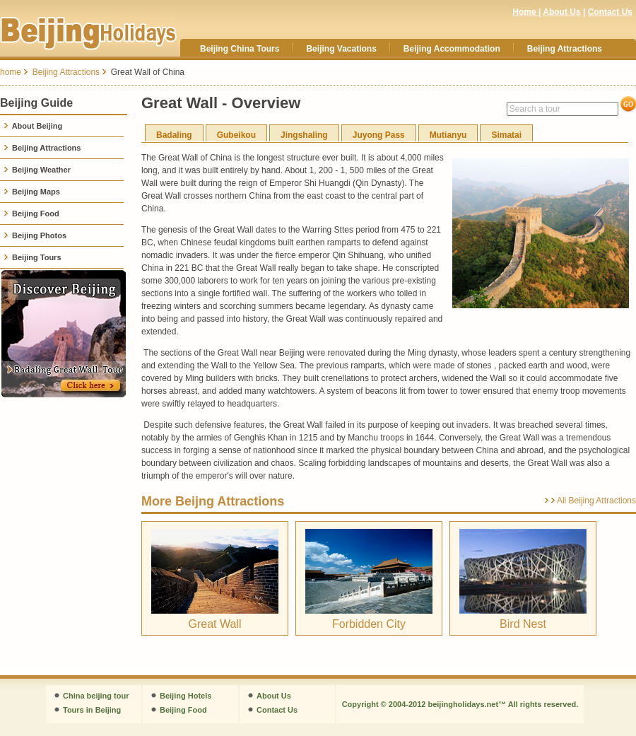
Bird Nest (523, 624)
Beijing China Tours (239, 49)
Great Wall (215, 624)
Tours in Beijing (92, 710)
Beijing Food (31, 213)
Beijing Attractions (564, 49)
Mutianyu (448, 135)
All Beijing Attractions (596, 501)
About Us (561, 12)
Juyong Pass (379, 135)
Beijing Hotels (185, 695)
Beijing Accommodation (452, 49)
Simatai (506, 135)
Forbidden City (369, 624)
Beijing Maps (32, 191)
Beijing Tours (32, 257)
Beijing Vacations (341, 49)
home (10, 72)
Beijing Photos (35, 235)
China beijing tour (96, 695)
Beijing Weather (37, 169)
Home (525, 12)
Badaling (174, 135)
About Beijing (33, 126)
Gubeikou (236, 135)
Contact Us (610, 12)
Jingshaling (304, 135)
